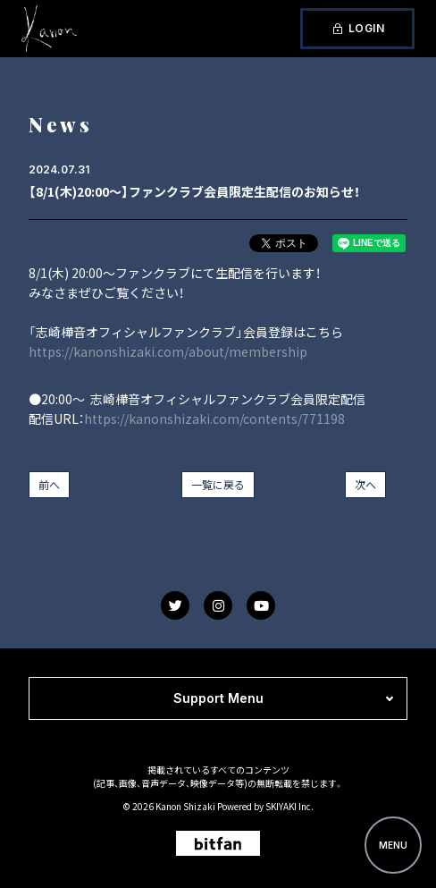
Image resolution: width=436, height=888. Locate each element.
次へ (365, 485)
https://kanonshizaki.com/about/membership (168, 351)
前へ (49, 485)
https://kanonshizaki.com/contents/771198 (214, 418)
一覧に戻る (218, 485)
